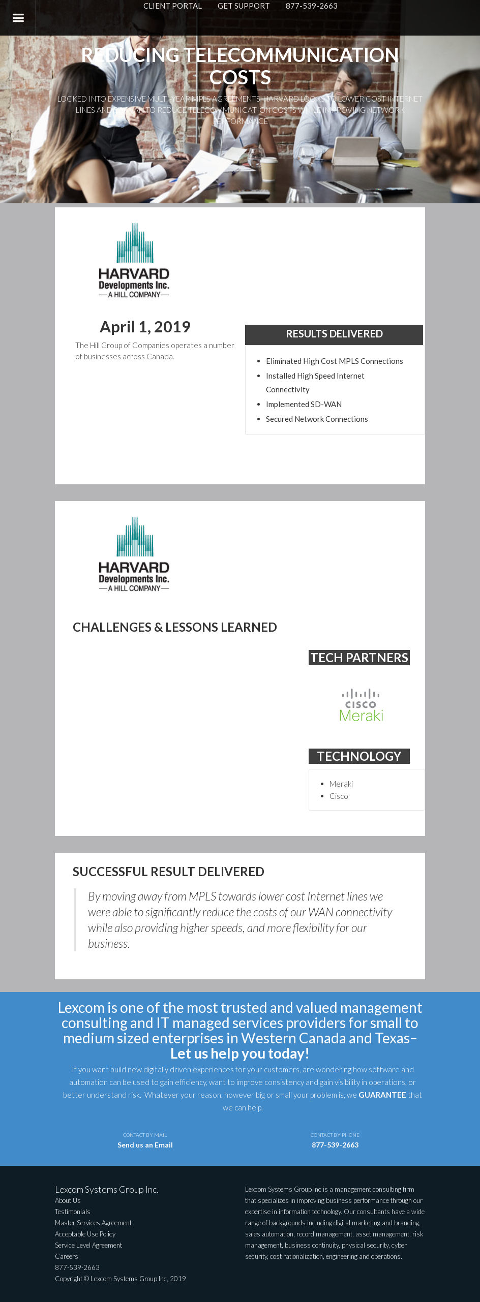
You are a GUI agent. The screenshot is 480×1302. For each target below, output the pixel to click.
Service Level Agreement (88, 1245)
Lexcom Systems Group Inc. (107, 1189)
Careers (66, 1256)
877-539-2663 (312, 5)
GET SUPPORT (244, 5)
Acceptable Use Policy (85, 1234)
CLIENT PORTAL (172, 5)
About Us (68, 1200)
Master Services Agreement (93, 1223)
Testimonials (73, 1211)
